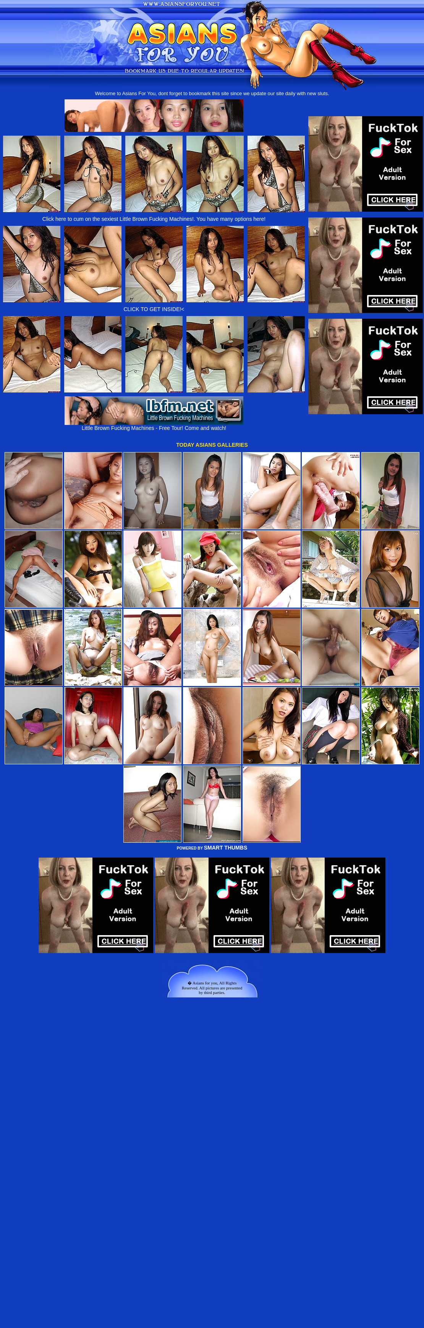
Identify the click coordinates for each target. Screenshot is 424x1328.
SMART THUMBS (226, 848)
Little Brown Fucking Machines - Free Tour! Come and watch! (154, 425)
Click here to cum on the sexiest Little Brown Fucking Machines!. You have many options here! (153, 219)
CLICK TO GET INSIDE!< (153, 309)
